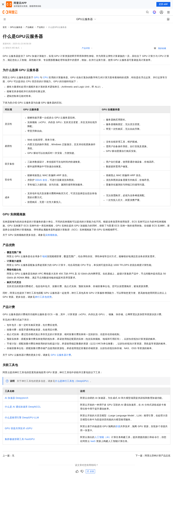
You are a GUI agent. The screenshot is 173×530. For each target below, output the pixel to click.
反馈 (90, 471)
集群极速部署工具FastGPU (20, 439)
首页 (5, 27)
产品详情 (86, 48)
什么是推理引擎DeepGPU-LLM (22, 417)
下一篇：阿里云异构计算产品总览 (152, 455)
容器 (117, 426)
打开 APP (163, 4)
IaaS (92, 441)
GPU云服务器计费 (61, 355)
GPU (36, 77)
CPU (45, 77)
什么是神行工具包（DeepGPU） (72, 381)
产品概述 (30, 27)
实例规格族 (51, 235)
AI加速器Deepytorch (16, 398)
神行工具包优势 (43, 297)
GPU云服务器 (16, 27)
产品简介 (41, 27)
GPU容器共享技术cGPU (18, 428)
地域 (44, 256)
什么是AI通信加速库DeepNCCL (23, 406)
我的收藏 (162, 48)
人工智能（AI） (103, 437)
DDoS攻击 (41, 180)
